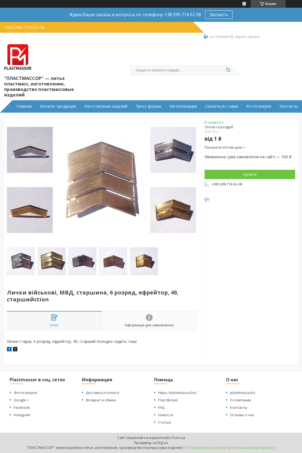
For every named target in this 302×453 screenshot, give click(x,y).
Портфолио (168, 400)
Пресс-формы (148, 106)
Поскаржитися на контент (207, 447)
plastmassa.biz (242, 392)
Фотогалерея (258, 106)
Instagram (22, 414)
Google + (21, 400)
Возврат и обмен (101, 400)
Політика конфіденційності (253, 447)
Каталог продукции (58, 106)
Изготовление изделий (105, 106)
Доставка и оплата (102, 392)
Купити (249, 174)
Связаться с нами (221, 106)
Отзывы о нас (242, 414)
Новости (165, 414)
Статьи (164, 422)
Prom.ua (178, 437)
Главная (24, 106)
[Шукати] (227, 70)
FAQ (161, 407)
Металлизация (183, 106)
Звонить (218, 15)
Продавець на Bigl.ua (151, 442)
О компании (240, 400)
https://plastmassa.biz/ (177, 392)
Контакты (288, 106)
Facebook (22, 407)
